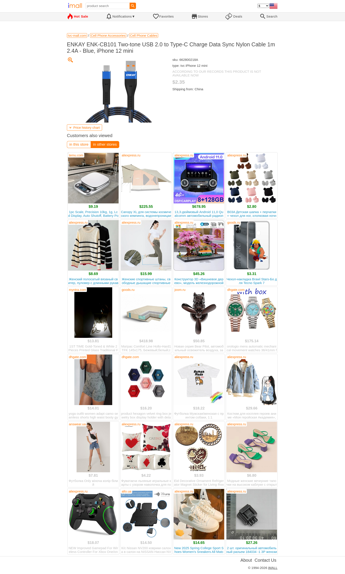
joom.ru (179, 290)
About (246, 560)
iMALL (272, 568)
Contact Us (265, 560)
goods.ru (233, 222)
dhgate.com (235, 290)
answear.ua (77, 424)
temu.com (76, 155)
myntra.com (77, 290)
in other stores (105, 144)
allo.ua (126, 491)
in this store (78, 144)
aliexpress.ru (131, 155)
